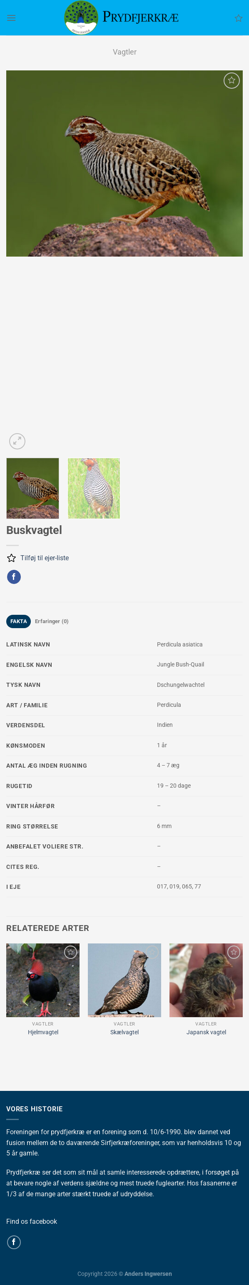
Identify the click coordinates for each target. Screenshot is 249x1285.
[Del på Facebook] (14, 577)
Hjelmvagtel (43, 1032)
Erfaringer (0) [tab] (52, 621)
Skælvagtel (124, 1032)
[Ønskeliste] (238, 18)
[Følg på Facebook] (14, 1242)
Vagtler (125, 51)
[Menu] (11, 17)
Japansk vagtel (206, 1032)
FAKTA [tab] (18, 621)
